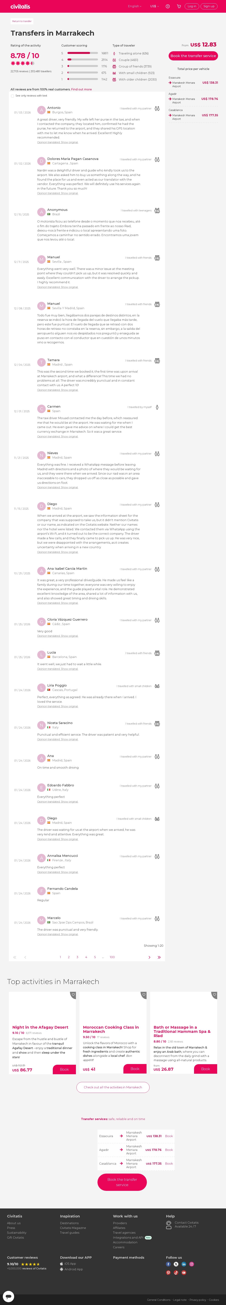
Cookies (214, 1299)
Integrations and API (128, 1237)
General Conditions (158, 1299)
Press (11, 1228)
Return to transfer (22, 21)
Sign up (209, 6)
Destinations (69, 1223)
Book (169, 1136)
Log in (192, 6)
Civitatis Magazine (73, 1228)
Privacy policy (197, 1299)
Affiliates (119, 1228)
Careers (118, 1247)
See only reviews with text (31, 95)
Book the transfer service (193, 56)
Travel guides (69, 1232)
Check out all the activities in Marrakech (113, 1087)
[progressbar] (82, 53)
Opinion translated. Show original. (57, 142)
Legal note (180, 1299)
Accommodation (125, 1242)
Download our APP (76, 1258)
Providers (120, 1223)
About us (13, 1223)
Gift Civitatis (15, 1237)
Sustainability (16, 1232)
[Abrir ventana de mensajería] (8, 1296)
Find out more (81, 89)
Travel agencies (124, 1232)
